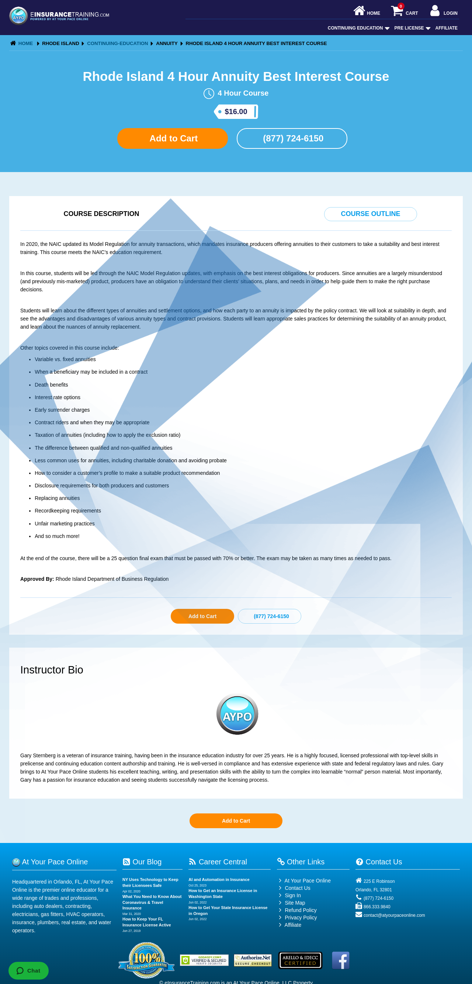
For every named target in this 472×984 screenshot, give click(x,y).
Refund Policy (300, 910)
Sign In (289, 895)
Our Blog (142, 862)
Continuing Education (358, 28)
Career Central (217, 862)
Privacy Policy (301, 917)
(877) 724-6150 (292, 138)
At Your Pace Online (304, 881)
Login (443, 11)
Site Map (291, 903)
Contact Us (293, 888)
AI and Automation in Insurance (218, 879)
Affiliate (446, 28)
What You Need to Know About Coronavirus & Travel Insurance (152, 902)
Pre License (412, 28)
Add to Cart (173, 138)
